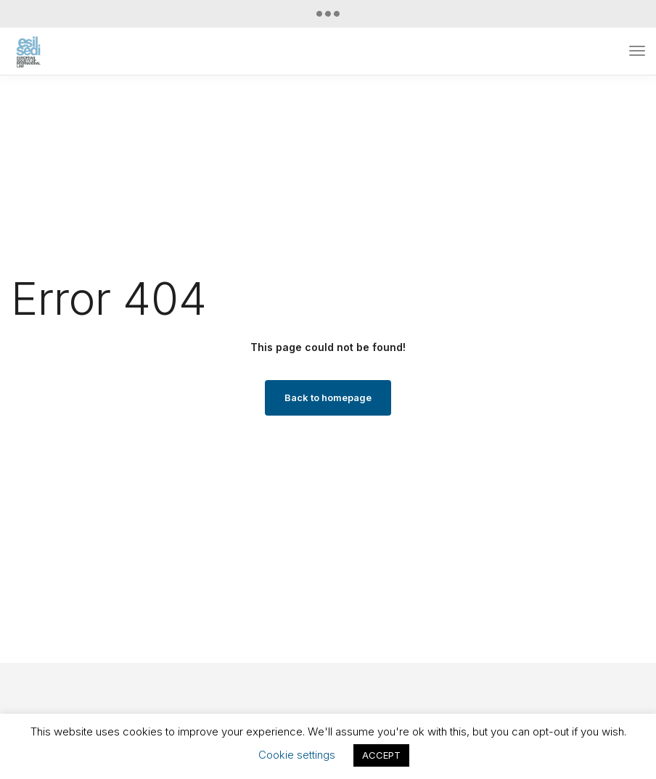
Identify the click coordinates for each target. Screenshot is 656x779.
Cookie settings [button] (296, 755)
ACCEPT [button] (381, 755)
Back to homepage (328, 397)
